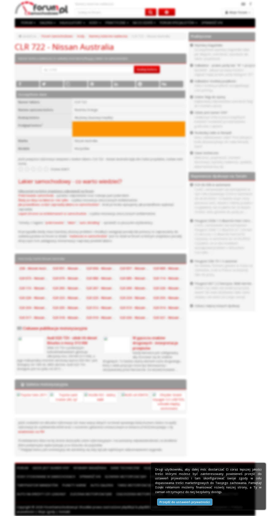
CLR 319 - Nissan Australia (106, 317)
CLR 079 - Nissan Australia (73, 278)
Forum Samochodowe (57, 36)
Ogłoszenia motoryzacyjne (139, 494)
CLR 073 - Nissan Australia (39, 278)
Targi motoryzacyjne (135, 485)
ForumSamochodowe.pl (61, 507)
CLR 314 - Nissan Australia (173, 307)
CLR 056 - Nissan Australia (106, 268)
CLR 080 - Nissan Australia (106, 278)
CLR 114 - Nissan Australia (173, 278)
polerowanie (55, 222)
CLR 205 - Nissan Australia (73, 288)
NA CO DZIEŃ (144, 22)
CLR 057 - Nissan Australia (140, 268)
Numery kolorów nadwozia (108, 36)
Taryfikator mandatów (37, 485)
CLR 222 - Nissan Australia (73, 298)
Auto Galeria (101, 485)
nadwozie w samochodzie (88, 236)
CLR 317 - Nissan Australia (39, 317)
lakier (72, 222)
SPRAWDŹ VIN (212, 22)
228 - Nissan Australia (36, 268)
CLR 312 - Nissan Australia (106, 307)
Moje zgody (46, 511)
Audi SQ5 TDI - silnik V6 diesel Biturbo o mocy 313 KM (72, 340)
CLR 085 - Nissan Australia (140, 278)
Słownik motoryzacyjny (126, 476)
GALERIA (47, 22)
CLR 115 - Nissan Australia (39, 288)
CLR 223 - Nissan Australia (106, 298)
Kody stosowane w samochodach (46, 476)
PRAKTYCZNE (116, 22)
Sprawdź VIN (90, 476)
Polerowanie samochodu (36, 195)
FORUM (28, 22)
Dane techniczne (125, 468)
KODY (95, 22)
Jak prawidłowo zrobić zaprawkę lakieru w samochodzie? (59, 204)
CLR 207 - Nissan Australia (106, 288)
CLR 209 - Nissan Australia (140, 288)
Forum (22, 468)
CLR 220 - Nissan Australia (173, 288)
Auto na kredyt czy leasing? (41, 494)
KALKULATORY (72, 22)
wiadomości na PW (31, 431)
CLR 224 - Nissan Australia (140, 298)
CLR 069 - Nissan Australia (173, 268)
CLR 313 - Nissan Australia (140, 307)
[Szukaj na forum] (110, 12)
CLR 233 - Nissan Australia (173, 298)
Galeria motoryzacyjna (47, 384)
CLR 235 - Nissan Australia (73, 307)
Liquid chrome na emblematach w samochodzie (52, 213)
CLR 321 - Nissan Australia (173, 317)
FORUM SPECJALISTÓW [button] (178, 22)
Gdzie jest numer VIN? (50, 468)
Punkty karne (74, 485)
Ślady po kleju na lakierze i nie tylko (43, 200)
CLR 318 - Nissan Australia (73, 317)
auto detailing (89, 222)
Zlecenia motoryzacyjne (91, 494)
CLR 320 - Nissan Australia (140, 317)
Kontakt (64, 511)
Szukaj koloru (147, 69)
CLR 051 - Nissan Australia (73, 268)
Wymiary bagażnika (89, 468)
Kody (81, 36)
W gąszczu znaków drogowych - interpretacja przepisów (155, 343)
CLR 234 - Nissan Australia (39, 307)
